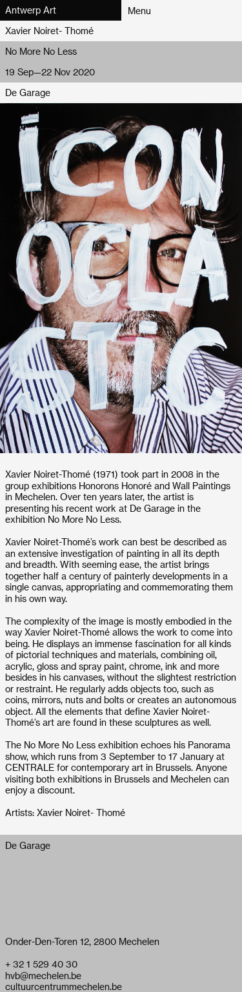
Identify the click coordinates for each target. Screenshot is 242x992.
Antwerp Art (30, 10)
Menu (139, 10)
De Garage (27, 92)
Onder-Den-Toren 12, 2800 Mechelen (82, 941)
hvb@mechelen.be (43, 975)
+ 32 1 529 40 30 (41, 963)
